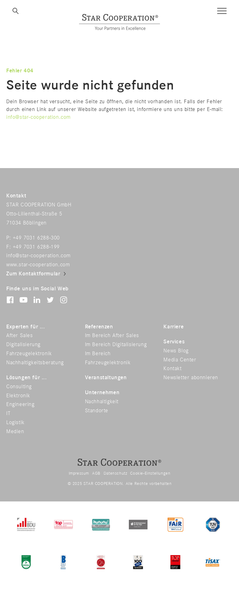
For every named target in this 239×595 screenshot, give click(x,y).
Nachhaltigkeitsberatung (35, 362)
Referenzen (99, 327)
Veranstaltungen (106, 377)
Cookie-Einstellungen (150, 473)
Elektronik (18, 396)
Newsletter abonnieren (190, 377)
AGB (96, 473)
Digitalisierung (23, 344)
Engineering (20, 404)
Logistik (15, 422)
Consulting (19, 386)
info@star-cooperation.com (38, 117)
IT (8, 413)
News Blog (175, 351)
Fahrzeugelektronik (29, 353)
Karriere (173, 327)
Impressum (79, 473)
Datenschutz (115, 473)
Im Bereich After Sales (112, 335)
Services (174, 342)
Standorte (96, 411)
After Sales (19, 335)
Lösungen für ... (26, 377)
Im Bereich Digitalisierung (116, 344)
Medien (15, 431)
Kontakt (172, 368)
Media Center (179, 360)
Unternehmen (102, 392)
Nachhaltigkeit (102, 401)
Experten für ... (25, 327)
